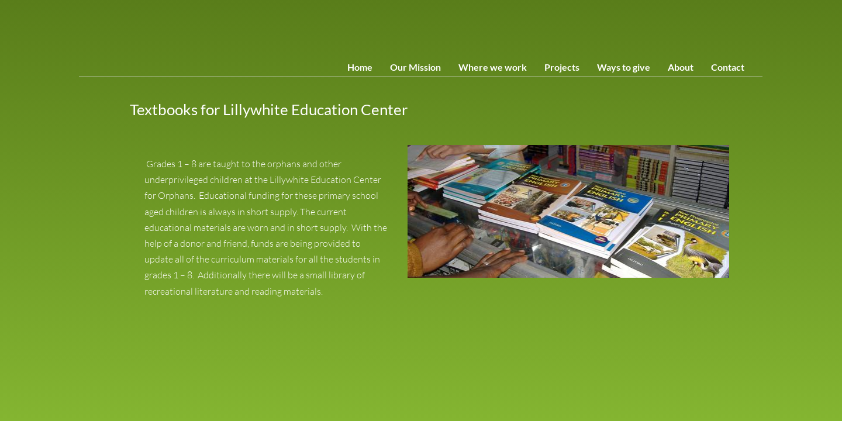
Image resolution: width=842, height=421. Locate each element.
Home (359, 67)
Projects (561, 67)
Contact (727, 67)
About (680, 67)
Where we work (492, 67)
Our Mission (415, 67)
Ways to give (623, 67)
